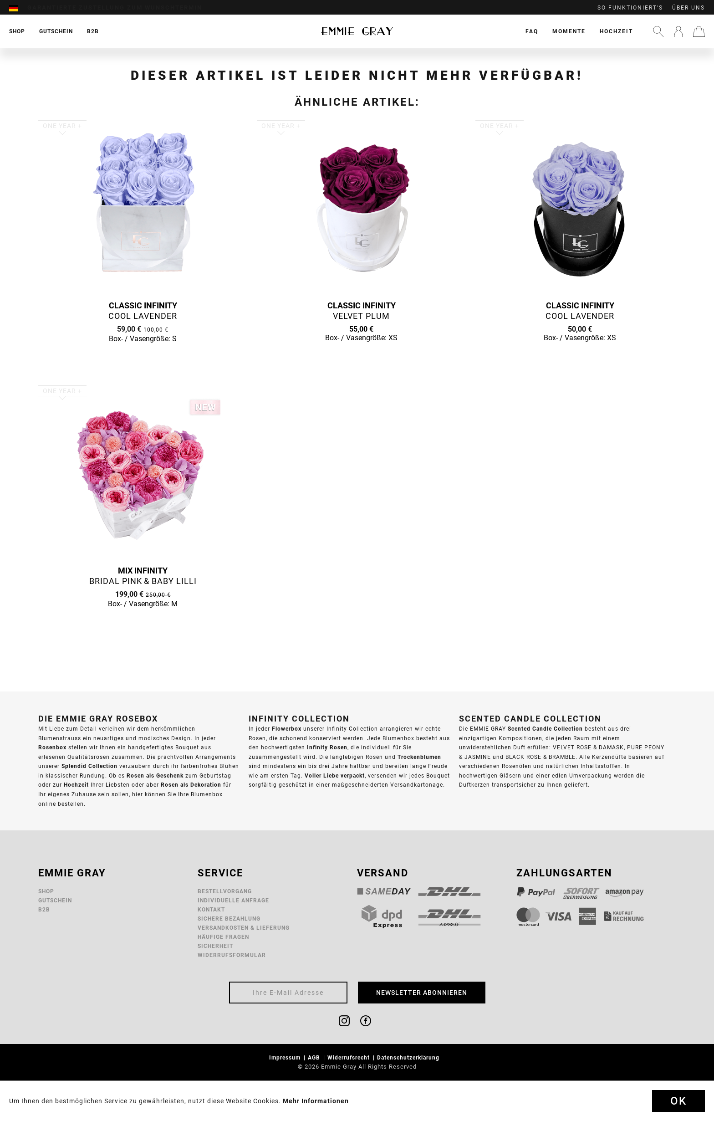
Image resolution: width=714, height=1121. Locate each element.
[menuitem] (18, 7)
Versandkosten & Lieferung (244, 927)
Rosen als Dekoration (191, 784)
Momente (569, 31)
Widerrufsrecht (349, 1057)
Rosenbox (52, 747)
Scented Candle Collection (545, 728)
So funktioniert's (630, 8)
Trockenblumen (419, 756)
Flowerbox (286, 728)
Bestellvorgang (225, 891)
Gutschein (55, 900)
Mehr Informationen (316, 1101)
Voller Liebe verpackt (335, 775)
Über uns (688, 8)
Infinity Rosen (327, 747)
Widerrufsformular (232, 955)
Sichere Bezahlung (229, 918)
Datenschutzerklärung (409, 1057)
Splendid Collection (89, 766)
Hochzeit (616, 31)
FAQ (531, 31)
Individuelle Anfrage (233, 900)
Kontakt (211, 909)
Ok (678, 1101)
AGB (315, 1057)
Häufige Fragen (223, 936)
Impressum (285, 1057)
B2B (44, 909)
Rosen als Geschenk (155, 775)
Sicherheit (215, 945)
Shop (46, 891)
